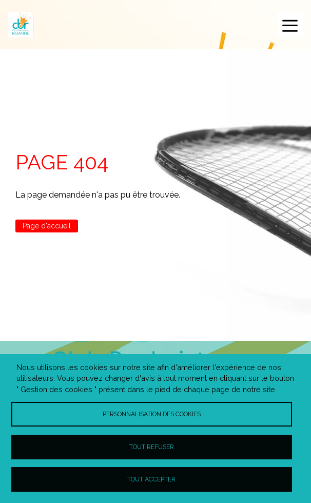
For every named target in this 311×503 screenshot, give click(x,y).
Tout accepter (151, 479)
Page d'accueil (47, 226)
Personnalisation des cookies (152, 414)
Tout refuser (151, 447)
